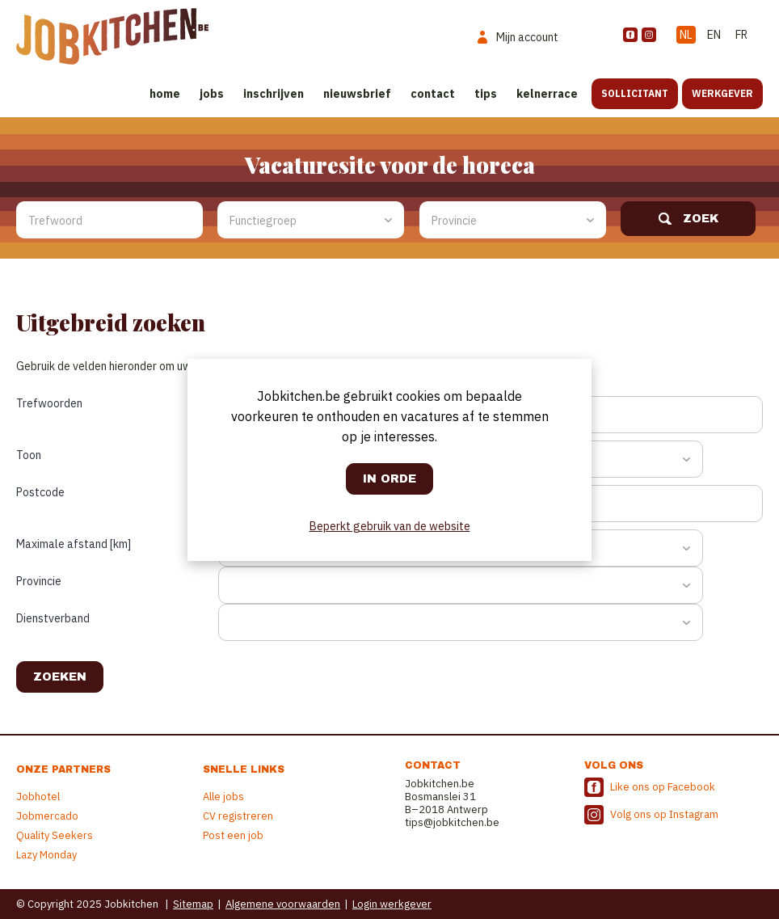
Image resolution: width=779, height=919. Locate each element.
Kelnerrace (547, 93)
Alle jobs (223, 796)
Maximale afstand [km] (73, 544)
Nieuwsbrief (357, 93)
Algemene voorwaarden (282, 904)
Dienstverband (53, 618)
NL (686, 34)
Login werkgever (392, 904)
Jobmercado (47, 816)
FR (741, 34)
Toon (28, 455)
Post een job (233, 835)
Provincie (38, 581)
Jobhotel (38, 796)
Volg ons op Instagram (664, 814)
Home (164, 93)
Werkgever (722, 93)
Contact (433, 93)
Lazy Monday (46, 855)
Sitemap (193, 904)
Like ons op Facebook (662, 787)
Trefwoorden (49, 403)
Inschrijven (273, 93)
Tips (485, 93)
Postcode (40, 492)
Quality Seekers (54, 835)
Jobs (212, 93)
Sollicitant (634, 93)
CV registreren (238, 816)
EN (714, 34)
